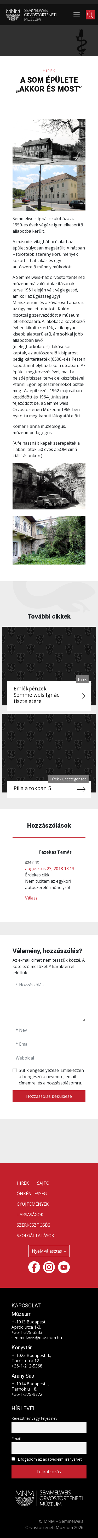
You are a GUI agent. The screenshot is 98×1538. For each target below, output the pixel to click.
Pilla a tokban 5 (32, 788)
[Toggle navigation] (76, 15)
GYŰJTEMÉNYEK (33, 1204)
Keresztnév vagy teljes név (34, 1418)
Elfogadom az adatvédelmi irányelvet (50, 1459)
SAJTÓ (43, 1183)
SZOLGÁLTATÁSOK (35, 1235)
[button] (90, 14)
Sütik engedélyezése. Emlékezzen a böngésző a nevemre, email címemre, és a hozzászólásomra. (51, 1076)
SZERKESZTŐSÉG (33, 1225)
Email (16, 1438)
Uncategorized (74, 778)
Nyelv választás (47, 1251)
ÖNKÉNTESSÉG (32, 1193)
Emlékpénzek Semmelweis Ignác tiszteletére (36, 695)
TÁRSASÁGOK (30, 1214)
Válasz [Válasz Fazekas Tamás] (31, 898)
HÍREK (23, 1183)
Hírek (49, 70)
